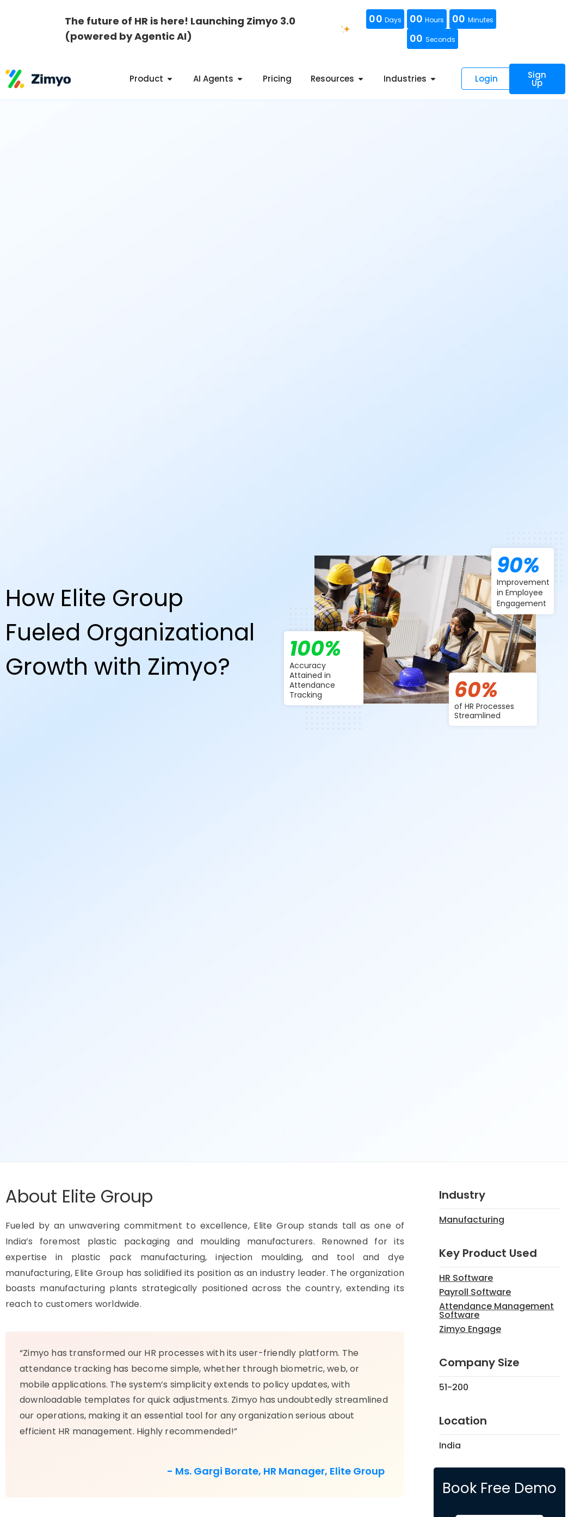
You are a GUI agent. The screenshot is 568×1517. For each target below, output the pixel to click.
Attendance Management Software (496, 1310)
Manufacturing (471, 1219)
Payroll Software (475, 1292)
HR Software (466, 1278)
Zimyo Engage (470, 1329)
